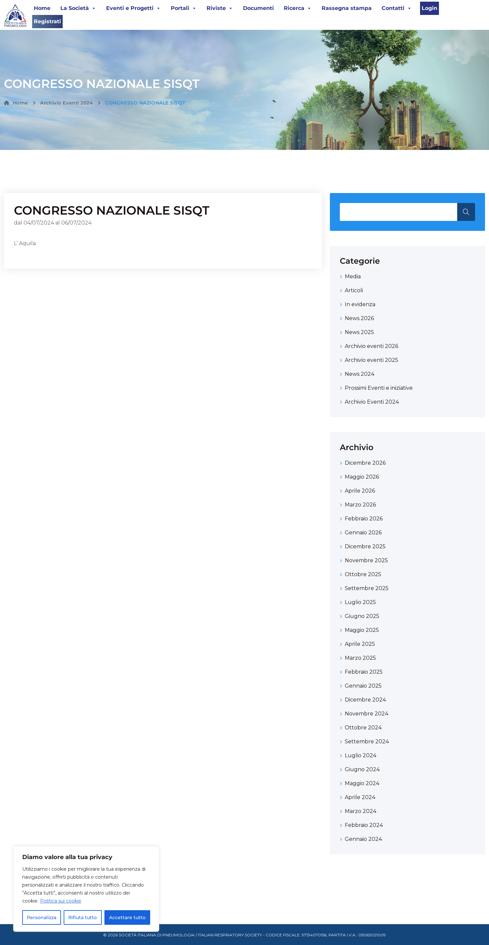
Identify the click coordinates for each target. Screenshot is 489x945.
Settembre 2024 (367, 741)
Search (466, 212)
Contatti (397, 8)
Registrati (47, 21)
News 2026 (359, 318)
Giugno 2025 (362, 616)
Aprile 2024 (360, 797)
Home (42, 8)
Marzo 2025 (360, 658)
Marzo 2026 (360, 505)
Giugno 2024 (362, 769)
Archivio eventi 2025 (371, 360)
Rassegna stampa (347, 8)
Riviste (220, 8)
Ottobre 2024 (363, 727)
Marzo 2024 (360, 811)
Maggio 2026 (362, 477)
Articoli (354, 290)
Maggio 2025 (362, 630)
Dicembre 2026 (365, 463)
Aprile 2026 (360, 491)
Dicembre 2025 (365, 546)
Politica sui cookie (60, 901)
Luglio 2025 (360, 602)
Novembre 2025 (366, 560)
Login (429, 8)
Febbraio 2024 (364, 825)
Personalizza (41, 917)
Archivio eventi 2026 (371, 346)
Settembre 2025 (367, 588)
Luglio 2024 (360, 755)
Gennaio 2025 (363, 686)
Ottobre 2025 (363, 574)
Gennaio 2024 (363, 839)
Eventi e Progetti (133, 8)
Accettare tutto (127, 917)
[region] (86, 889)
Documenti (258, 8)
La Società (78, 8)
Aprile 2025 (360, 644)
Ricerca (298, 8)
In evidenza (360, 304)
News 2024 (359, 374)
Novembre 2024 (366, 713)
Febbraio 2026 (364, 518)
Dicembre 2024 (365, 700)
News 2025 (359, 332)
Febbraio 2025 (364, 672)
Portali (184, 8)
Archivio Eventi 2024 (66, 103)
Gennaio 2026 (363, 532)
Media (353, 276)
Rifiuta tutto (82, 917)
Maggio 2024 (362, 783)
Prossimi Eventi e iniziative (379, 388)
